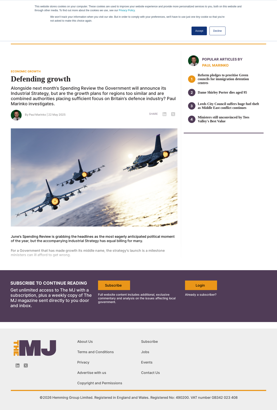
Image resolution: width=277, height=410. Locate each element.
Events (147, 362)
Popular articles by (222, 59)
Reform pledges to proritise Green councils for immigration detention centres (223, 79)
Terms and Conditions (95, 352)
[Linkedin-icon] (17, 365)
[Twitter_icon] (26, 365)
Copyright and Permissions (99, 383)
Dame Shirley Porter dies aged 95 (222, 92)
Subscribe (113, 285)
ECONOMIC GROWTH (26, 71)
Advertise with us (91, 372)
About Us (85, 341)
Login (200, 285)
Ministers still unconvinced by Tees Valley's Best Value (223, 119)
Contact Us (150, 372)
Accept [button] (199, 30)
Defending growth (41, 79)
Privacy (83, 362)
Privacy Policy (127, 10)
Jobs (145, 352)
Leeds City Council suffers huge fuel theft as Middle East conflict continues (228, 106)
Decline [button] (217, 30)
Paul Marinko (37, 114)
